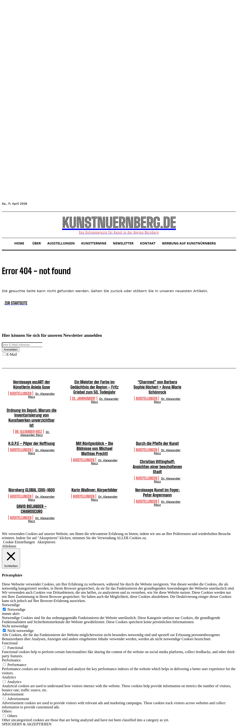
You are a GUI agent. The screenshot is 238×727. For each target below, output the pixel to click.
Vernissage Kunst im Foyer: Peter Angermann (157, 487)
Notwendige (16, 603)
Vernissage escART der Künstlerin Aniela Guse (31, 384)
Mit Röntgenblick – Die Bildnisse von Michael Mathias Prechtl (94, 442)
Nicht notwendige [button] (15, 620)
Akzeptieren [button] (46, 536)
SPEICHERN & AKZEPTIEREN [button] (26, 718)
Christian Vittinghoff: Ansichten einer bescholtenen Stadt (157, 461)
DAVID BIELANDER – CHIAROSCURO (31, 503)
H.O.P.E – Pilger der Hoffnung (31, 437)
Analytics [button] (9, 671)
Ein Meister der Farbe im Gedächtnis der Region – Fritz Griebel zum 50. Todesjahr (94, 386)
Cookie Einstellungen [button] (19, 536)
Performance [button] (11, 654)
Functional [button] (10, 637)
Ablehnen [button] (9, 540)
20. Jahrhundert (83, 398)
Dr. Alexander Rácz (41, 395)
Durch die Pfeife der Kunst (157, 437)
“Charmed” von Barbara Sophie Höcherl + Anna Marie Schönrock (157, 386)
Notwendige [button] (11, 599)
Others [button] (7, 705)
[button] (7, 224)
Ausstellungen (20, 393)
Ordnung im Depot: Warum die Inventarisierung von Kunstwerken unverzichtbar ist (31, 414)
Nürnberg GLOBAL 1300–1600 (31, 484)
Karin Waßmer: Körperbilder (94, 484)
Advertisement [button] (13, 688)
